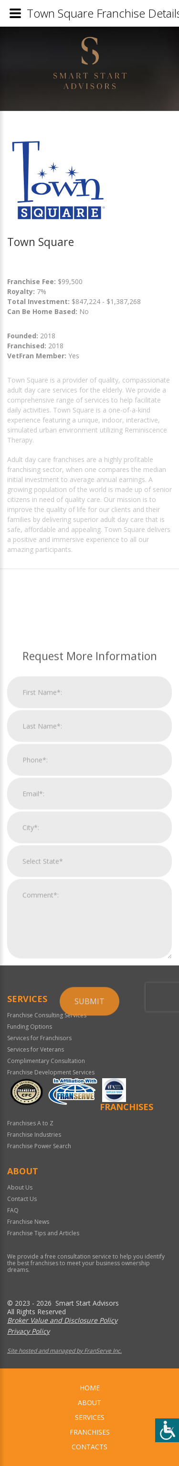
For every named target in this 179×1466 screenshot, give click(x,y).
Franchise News (28, 1222)
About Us (19, 1187)
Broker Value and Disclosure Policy (62, 1320)
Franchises (90, 1431)
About (89, 1402)
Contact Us (22, 1199)
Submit (89, 1138)
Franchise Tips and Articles (43, 1233)
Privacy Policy (28, 1331)
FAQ (13, 1210)
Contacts (89, 1446)
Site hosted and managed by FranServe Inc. (64, 1351)
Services (90, 1417)
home (90, 1387)
